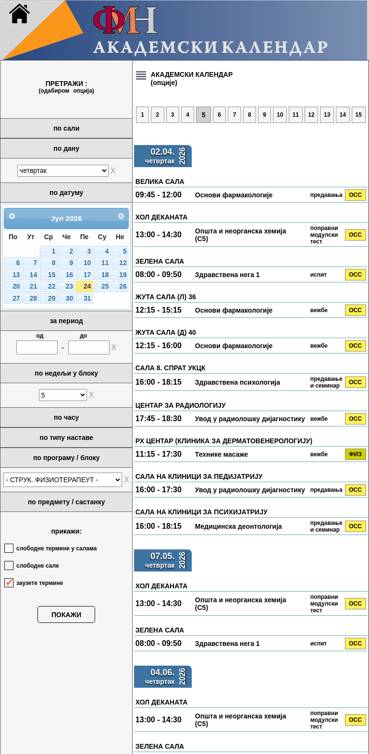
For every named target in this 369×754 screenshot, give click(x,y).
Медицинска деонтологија (238, 526)
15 (51, 275)
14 (33, 275)
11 (105, 263)
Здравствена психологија (237, 382)
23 (69, 286)
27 (16, 298)
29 (51, 298)
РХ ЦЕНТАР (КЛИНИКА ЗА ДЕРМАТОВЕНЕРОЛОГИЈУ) (223, 441)
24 (87, 286)
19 (122, 275)
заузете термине (39, 583)
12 (122, 263)
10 (87, 263)
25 (105, 286)
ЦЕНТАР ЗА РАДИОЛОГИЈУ (180, 405)
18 (105, 275)
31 (87, 298)
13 (16, 275)
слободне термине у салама (56, 548)
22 (51, 286)
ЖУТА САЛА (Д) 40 (165, 332)
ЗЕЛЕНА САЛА (159, 261)
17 (87, 275)
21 (33, 286)
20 (16, 286)
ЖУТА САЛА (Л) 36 (165, 297)
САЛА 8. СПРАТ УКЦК (170, 368)
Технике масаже (221, 454)
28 (33, 298)
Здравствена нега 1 (227, 275)
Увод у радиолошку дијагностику (250, 419)
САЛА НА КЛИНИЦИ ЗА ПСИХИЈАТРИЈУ (201, 512)
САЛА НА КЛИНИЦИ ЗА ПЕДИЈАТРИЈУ (199, 476)
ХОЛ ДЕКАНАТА (161, 217)
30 (69, 298)
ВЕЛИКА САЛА (159, 181)
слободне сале (37, 565)
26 (122, 286)
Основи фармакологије (234, 195)
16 (69, 275)
